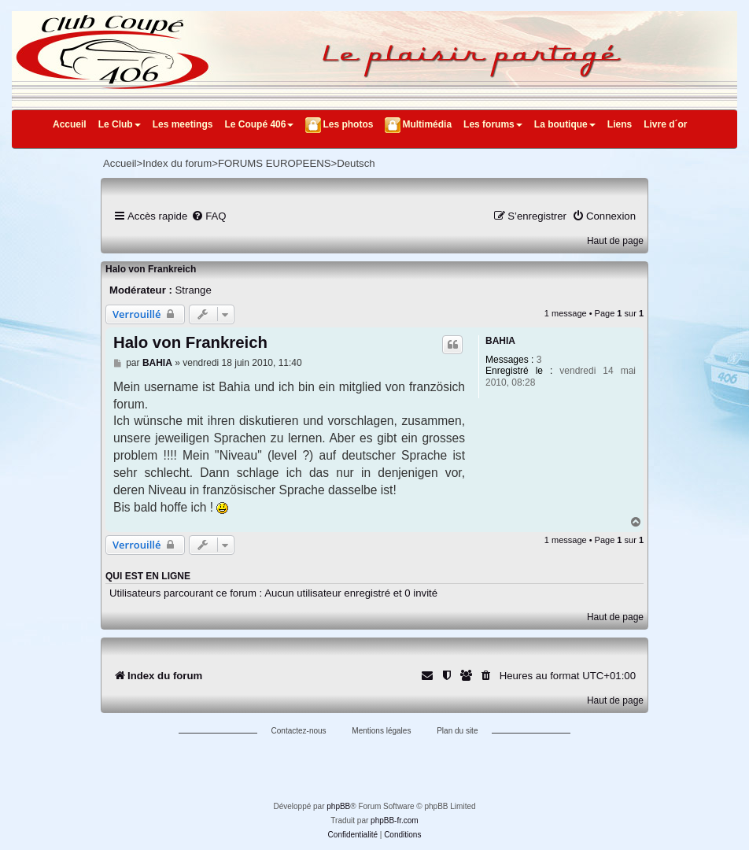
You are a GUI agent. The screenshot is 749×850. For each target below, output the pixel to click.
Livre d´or (665, 124)
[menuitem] (208, 216)
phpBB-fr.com (395, 820)
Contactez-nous (299, 730)
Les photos (348, 124)
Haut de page (615, 240)
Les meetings (183, 124)
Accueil (70, 124)
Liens (619, 124)
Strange (193, 290)
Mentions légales (381, 730)
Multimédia (427, 124)
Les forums (492, 124)
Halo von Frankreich (150, 269)
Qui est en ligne (147, 576)
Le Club (119, 124)
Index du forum (177, 163)
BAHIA (500, 340)
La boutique (565, 124)
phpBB (338, 806)
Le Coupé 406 (258, 124)
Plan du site (457, 730)
